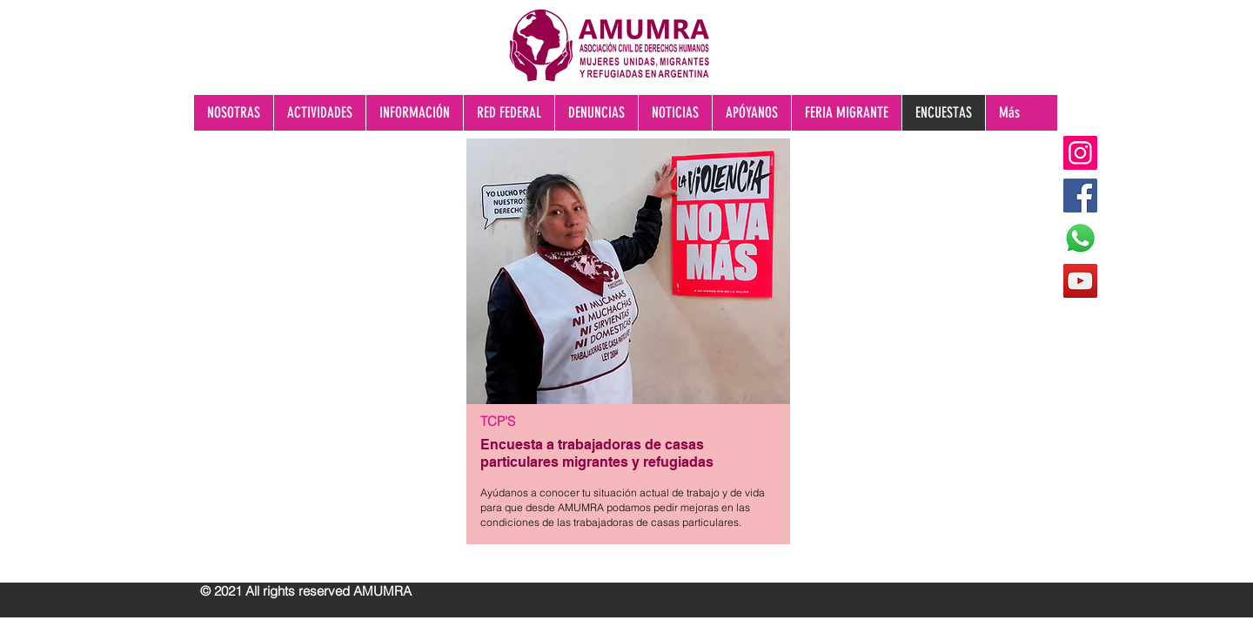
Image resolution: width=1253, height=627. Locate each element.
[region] (626, 357)
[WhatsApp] (1080, 238)
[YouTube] (1080, 281)
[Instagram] (1080, 153)
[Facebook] (1080, 195)
